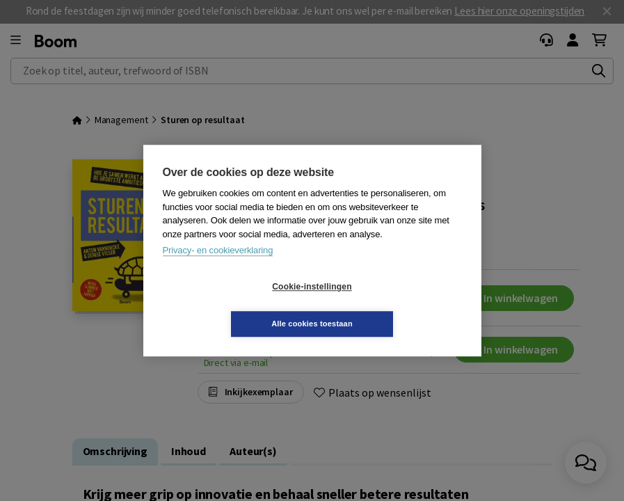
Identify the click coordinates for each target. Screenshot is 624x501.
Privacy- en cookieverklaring (218, 269)
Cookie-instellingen (229, 305)
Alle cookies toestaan (394, 305)
